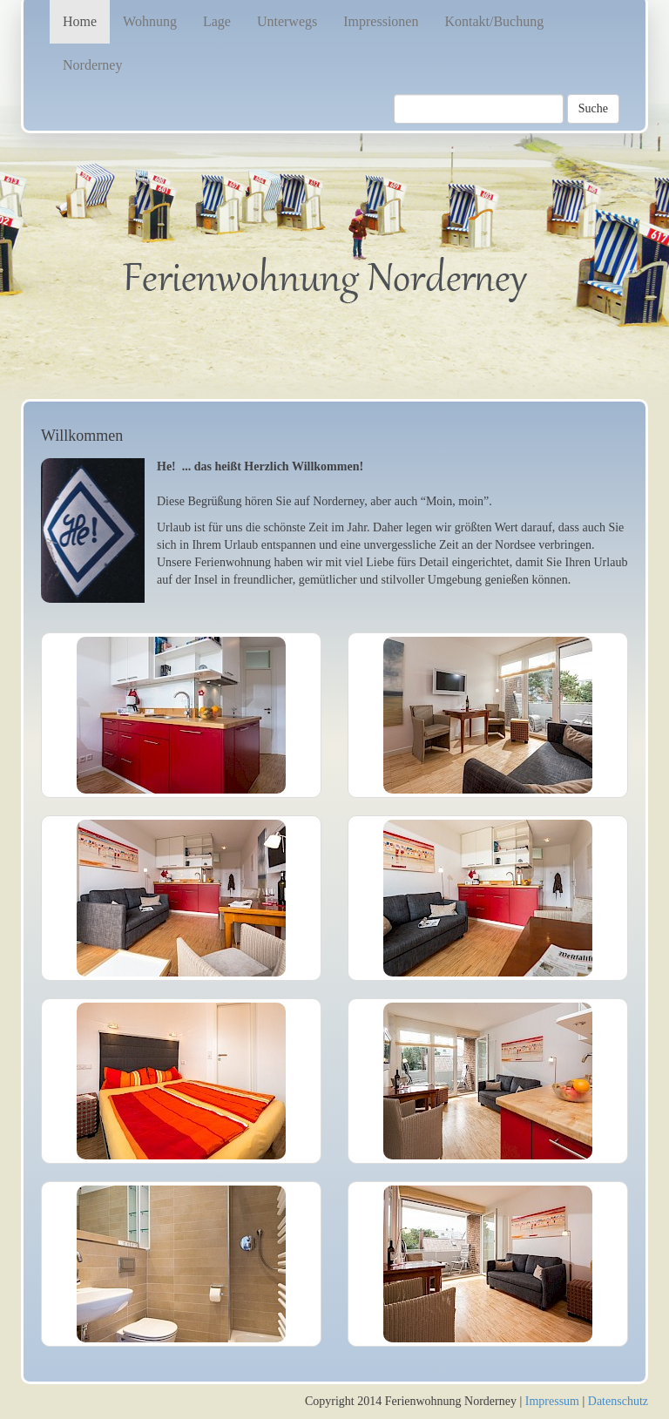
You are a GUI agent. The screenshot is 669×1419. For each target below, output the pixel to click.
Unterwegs (287, 21)
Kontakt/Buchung (494, 21)
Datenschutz (618, 1401)
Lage (217, 21)
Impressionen (380, 21)
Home (80, 21)
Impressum (552, 1401)
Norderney (92, 64)
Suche (593, 108)
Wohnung (150, 21)
